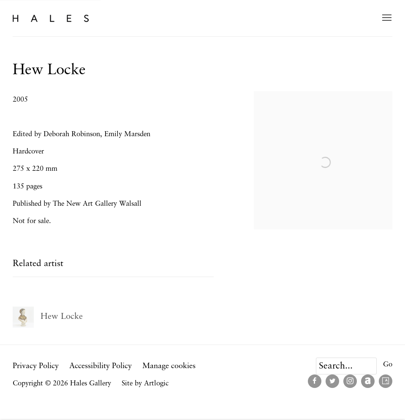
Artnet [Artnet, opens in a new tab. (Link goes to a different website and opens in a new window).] (368, 381)
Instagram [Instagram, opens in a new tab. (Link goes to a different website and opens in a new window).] (350, 381)
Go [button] (387, 364)
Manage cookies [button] (169, 366)
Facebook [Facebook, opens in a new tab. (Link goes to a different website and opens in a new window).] (314, 381)
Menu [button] (386, 18)
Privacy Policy (36, 366)
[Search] (346, 366)
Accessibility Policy (100, 366)
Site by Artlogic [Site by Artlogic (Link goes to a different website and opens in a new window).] (145, 383)
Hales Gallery (51, 18)
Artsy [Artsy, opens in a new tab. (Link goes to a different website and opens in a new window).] (385, 381)
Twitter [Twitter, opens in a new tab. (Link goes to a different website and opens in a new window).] (332, 381)
